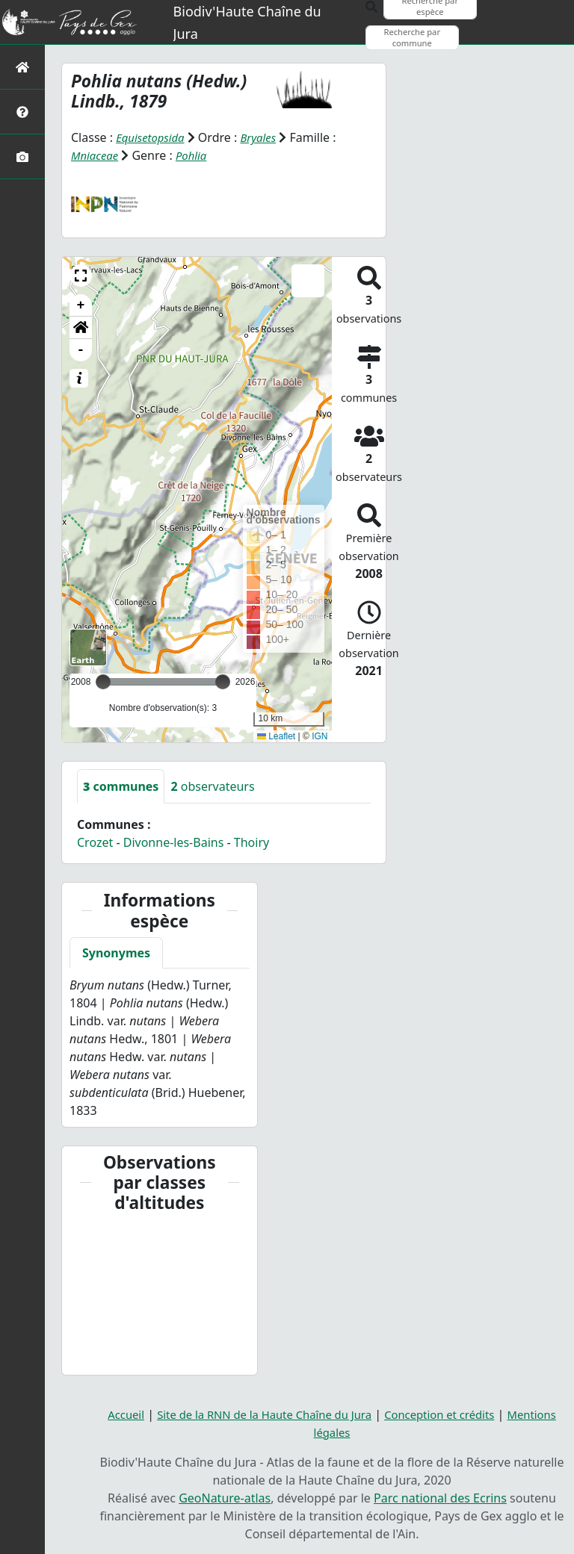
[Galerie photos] (22, 156)
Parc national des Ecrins (440, 1497)
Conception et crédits (447, 1413)
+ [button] (81, 305)
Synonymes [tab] (116, 953)
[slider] (222, 681)
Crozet (95, 842)
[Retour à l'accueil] (22, 67)
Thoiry (251, 842)
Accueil (111, 1413)
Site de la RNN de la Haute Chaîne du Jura (259, 1413)
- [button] (81, 350)
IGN (319, 735)
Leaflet (276, 735)
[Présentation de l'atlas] (22, 112)
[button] (81, 275)
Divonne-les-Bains (173, 842)
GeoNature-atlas (225, 1497)
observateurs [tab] (212, 786)
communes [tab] (120, 786)
